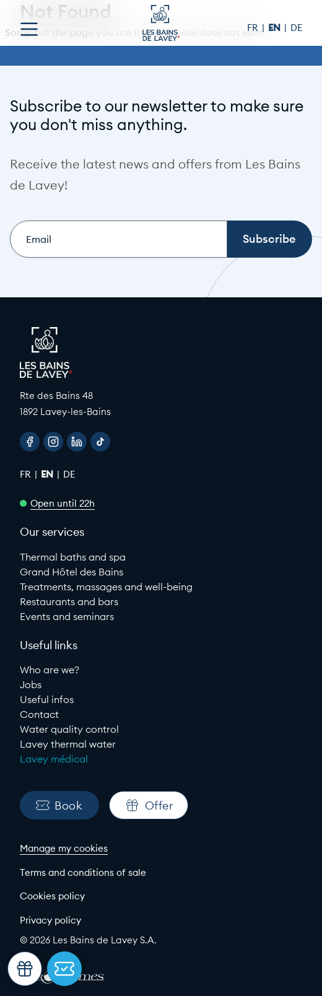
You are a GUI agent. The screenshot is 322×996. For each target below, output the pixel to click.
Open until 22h (62, 503)
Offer (148, 805)
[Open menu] (29, 29)
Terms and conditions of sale (83, 872)
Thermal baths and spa (73, 557)
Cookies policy (52, 896)
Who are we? (49, 669)
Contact (39, 714)
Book (59, 805)
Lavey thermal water (68, 744)
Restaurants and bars (69, 601)
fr (254, 27)
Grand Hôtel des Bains (71, 572)
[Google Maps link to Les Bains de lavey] (161, 403)
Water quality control (69, 729)
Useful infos (47, 699)
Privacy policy (50, 920)
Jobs (30, 684)
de (296, 27)
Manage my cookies (64, 848)
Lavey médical (54, 759)
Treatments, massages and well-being (106, 586)
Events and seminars (67, 616)
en (275, 27)
